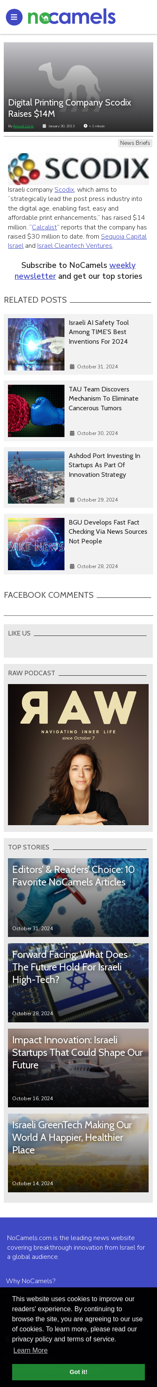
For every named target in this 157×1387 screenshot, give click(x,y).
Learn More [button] (30, 1350)
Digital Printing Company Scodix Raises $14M (69, 108)
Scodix (64, 189)
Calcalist (44, 227)
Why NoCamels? (30, 1281)
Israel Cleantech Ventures (74, 245)
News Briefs (135, 143)
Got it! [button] (78, 1372)
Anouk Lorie (23, 126)
